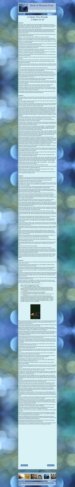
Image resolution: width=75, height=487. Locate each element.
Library (41, 10)
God (38, 10)
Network (45, 10)
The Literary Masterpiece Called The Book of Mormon (31, 284)
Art (36, 10)
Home (29, 10)
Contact (49, 10)
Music (33, 10)
